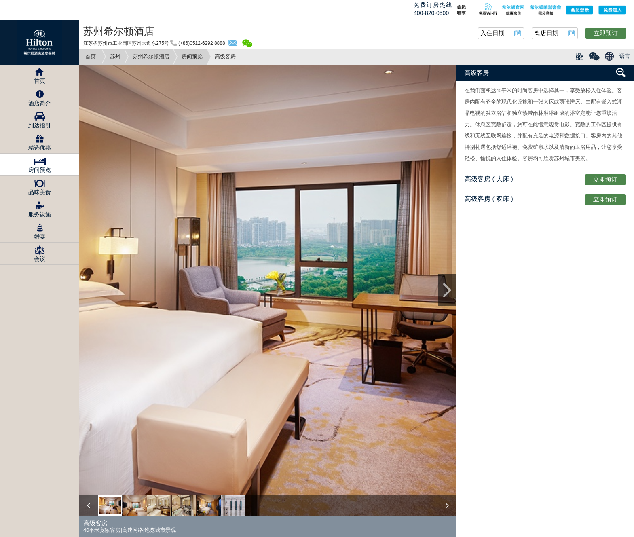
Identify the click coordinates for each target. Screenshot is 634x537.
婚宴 (39, 236)
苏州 (115, 56)
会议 (39, 259)
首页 (90, 56)
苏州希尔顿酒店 (151, 56)
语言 (624, 56)
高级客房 (477, 72)
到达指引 (39, 125)
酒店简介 (39, 103)
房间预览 (192, 56)
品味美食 (39, 192)
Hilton (39, 42)
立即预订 (606, 33)
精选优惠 (39, 147)
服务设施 (39, 214)
